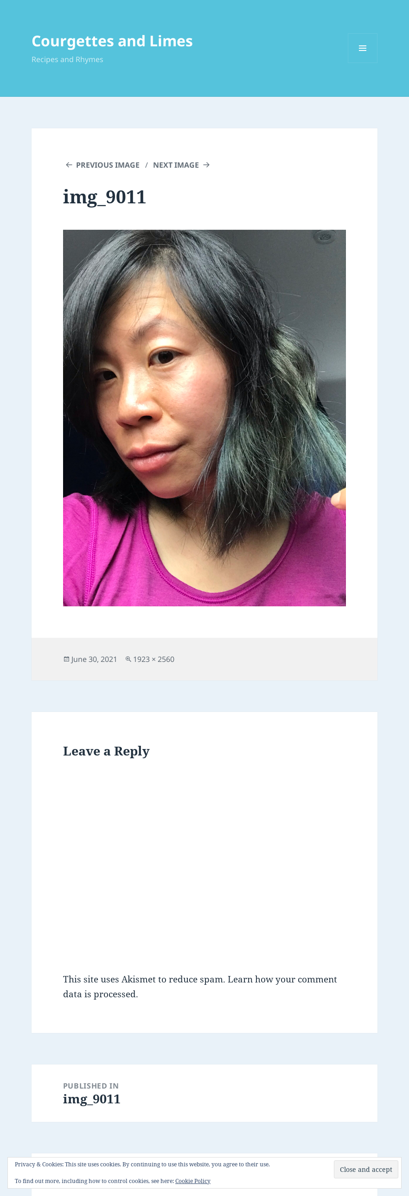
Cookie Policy (193, 1181)
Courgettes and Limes (112, 40)
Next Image (176, 165)
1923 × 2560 (153, 659)
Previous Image (108, 165)
